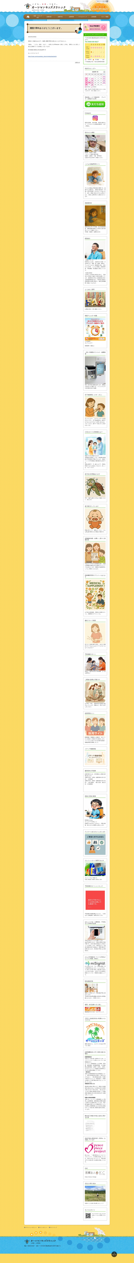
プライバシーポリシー (31, 1227)
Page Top (114, 1254)
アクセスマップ (82, 16)
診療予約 (60, 16)
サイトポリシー (43, 1227)
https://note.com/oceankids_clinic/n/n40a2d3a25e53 (42, 56)
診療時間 (71, 16)
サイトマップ (53, 1227)
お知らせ (77, 62)
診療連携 (93, 16)
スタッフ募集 (104, 16)
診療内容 (49, 16)
